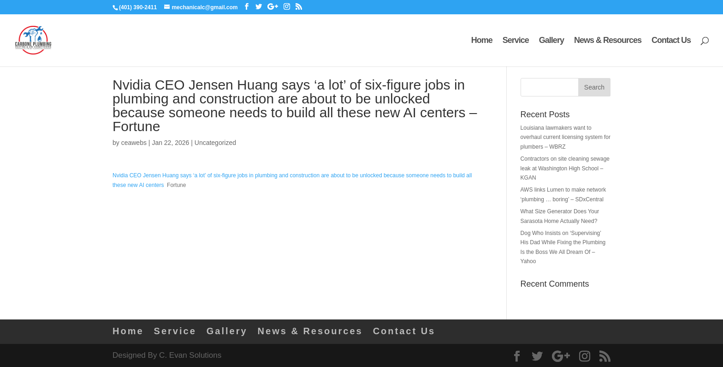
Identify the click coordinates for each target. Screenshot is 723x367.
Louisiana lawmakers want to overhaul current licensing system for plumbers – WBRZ (565, 137)
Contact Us (671, 41)
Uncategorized (215, 142)
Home (481, 41)
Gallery (551, 41)
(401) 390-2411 (138, 7)
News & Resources (607, 41)
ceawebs (134, 142)
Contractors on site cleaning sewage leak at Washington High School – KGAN (565, 168)
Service (516, 41)
